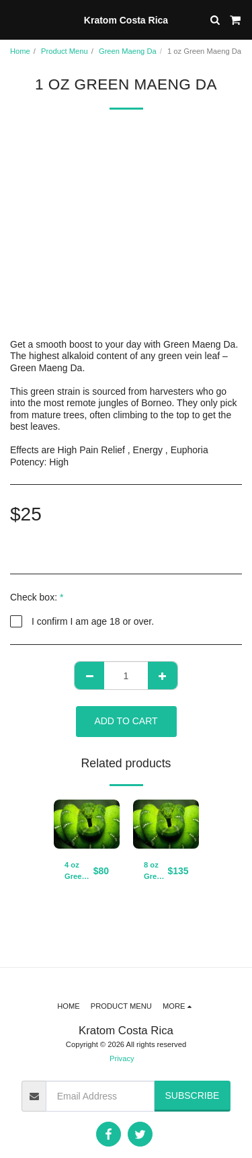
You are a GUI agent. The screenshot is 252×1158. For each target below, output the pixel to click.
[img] (87, 824)
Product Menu (64, 51)
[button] (14, 19)
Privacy (122, 1058)
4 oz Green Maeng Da (76, 871)
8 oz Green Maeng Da (155, 871)
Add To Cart (125, 721)
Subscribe (192, 1095)
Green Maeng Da (128, 51)
